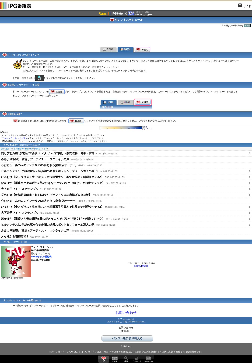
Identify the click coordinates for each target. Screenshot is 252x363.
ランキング (137, 359)
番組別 (125, 49)
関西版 (145, 266)
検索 (126, 359)
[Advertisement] (126, 36)
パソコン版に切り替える (127, 338)
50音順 (114, 359)
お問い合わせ (125, 313)
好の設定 (142, 49)
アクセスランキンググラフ (14, 138)
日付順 (108, 49)
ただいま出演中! (148, 359)
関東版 (137, 266)
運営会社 (126, 331)
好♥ (103, 359)
